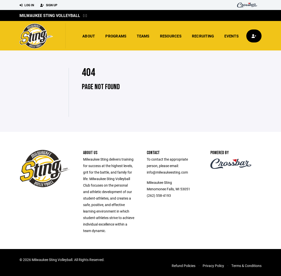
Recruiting (203, 35)
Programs (115, 35)
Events (231, 35)
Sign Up (48, 5)
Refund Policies (183, 265)
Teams (143, 35)
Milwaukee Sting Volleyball (49, 15)
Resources (170, 35)
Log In (26, 5)
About (88, 35)
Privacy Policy (213, 265)
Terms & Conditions (246, 265)
